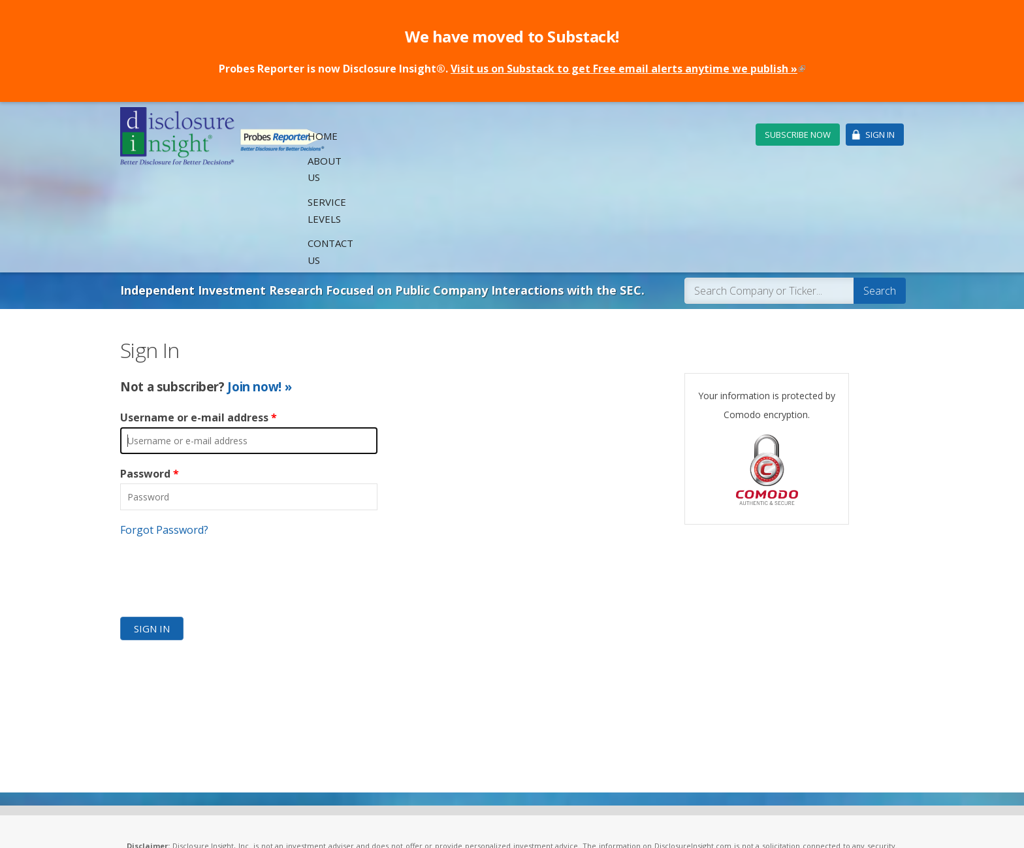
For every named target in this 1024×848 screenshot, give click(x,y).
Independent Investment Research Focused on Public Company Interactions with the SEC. (382, 192)
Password (149, 375)
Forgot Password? (164, 431)
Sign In (880, 134)
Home (497, 135)
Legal (329, 823)
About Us (549, 135)
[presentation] (219, 476)
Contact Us (705, 135)
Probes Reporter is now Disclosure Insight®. (512, 68)
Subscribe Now (798, 134)
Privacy (359, 823)
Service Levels (624, 135)
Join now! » (259, 288)
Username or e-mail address (198, 319)
